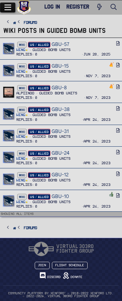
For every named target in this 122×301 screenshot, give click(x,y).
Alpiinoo (25, 93)
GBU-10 (60, 196)
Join (42, 265)
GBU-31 (60, 131)
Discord (50, 275)
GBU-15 (60, 65)
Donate (73, 275)
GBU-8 (59, 87)
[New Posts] (99, 7)
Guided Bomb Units (52, 49)
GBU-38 (60, 109)
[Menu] (7, 7)
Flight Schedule (69, 265)
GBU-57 (60, 44)
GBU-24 (60, 153)
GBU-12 (60, 174)
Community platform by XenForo (61, 293)
